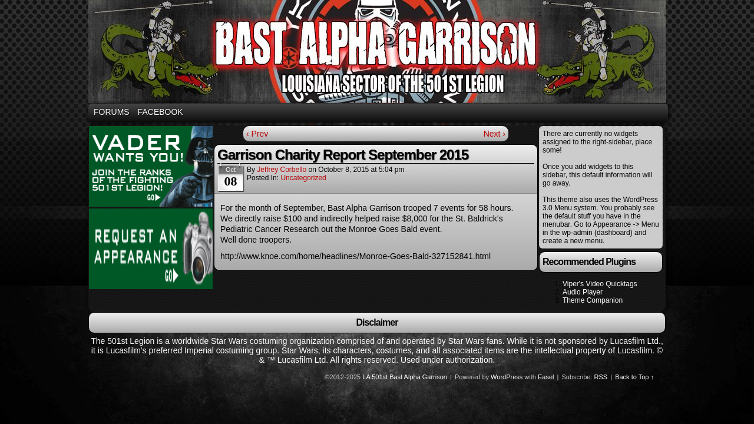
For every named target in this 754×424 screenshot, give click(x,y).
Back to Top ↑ (634, 376)
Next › (494, 133)
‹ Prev (257, 133)
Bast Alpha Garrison (378, 53)
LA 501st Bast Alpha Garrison (404, 376)
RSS (601, 376)
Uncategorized (303, 178)
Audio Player (583, 292)
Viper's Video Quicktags (600, 284)
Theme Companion (593, 300)
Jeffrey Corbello (281, 169)
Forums (112, 112)
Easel (546, 376)
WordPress (506, 376)
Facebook (160, 112)
